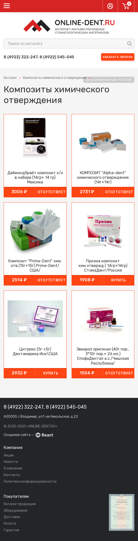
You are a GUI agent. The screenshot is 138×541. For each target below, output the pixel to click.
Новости (11, 462)
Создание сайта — (28, 435)
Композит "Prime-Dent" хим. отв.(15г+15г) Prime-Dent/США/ (35, 266)
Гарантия (11, 530)
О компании (13, 468)
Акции (9, 455)
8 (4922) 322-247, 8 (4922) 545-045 (39, 57)
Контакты (12, 475)
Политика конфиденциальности (30, 481)
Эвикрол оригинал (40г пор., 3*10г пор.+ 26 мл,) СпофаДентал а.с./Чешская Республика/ (102, 356)
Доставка (12, 517)
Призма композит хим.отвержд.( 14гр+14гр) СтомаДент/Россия (102, 266)
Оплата (10, 523)
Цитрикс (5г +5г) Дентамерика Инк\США (35, 351)
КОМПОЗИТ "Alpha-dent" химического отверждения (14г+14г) (103, 177)
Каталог (10, 78)
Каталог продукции (20, 504)
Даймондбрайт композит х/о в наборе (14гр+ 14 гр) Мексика (35, 177)
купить (118, 280)
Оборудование (16, 511)
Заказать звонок (118, 57)
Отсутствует (52, 192)
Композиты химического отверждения (54, 78)
